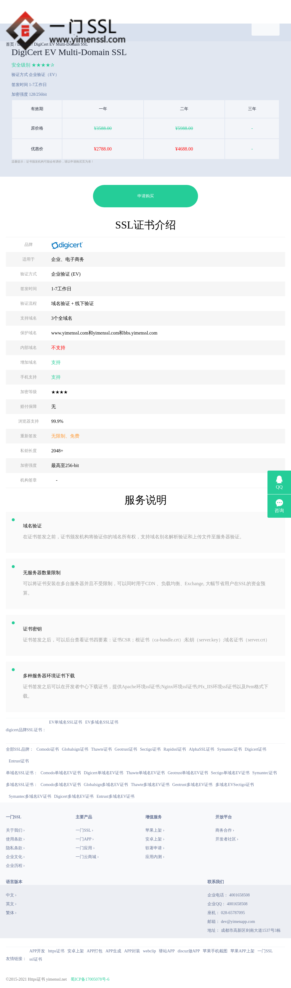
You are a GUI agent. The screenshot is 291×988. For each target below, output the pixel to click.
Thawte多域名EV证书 (150, 784)
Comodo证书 (47, 749)
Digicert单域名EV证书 (104, 773)
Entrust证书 (19, 761)
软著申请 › (154, 848)
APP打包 (95, 951)
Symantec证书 (229, 749)
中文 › (11, 895)
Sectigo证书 (150, 749)
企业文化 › (15, 857)
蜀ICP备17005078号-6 (90, 979)
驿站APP (167, 951)
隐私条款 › (15, 848)
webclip (149, 951)
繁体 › (11, 913)
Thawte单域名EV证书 (145, 773)
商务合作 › (224, 830)
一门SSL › (84, 830)
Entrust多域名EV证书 (115, 796)
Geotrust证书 (126, 749)
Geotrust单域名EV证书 (188, 773)
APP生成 (113, 951)
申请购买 (145, 196)
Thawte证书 (101, 749)
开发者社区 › (226, 839)
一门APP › (85, 839)
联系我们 (215, 882)
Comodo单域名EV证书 (61, 773)
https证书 (56, 951)
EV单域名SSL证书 (65, 722)
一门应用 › (85, 848)
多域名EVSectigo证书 (234, 784)
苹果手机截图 (215, 951)
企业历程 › (15, 865)
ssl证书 (35, 959)
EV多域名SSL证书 (101, 722)
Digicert (24, 44)
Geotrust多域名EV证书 (192, 784)
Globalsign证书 (75, 749)
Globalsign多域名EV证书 (106, 784)
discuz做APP (189, 951)
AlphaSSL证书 (201, 749)
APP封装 (132, 951)
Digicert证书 (256, 749)
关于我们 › (15, 830)
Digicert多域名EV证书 (74, 796)
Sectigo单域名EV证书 (230, 773)
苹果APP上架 (242, 951)
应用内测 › (154, 857)
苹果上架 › (154, 830)
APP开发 (37, 951)
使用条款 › (15, 839)
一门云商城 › (87, 857)
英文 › (11, 904)
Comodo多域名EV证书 (61, 784)
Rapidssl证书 (175, 749)
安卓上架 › (154, 839)
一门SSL (265, 951)
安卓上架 (75, 951)
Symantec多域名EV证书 (30, 796)
